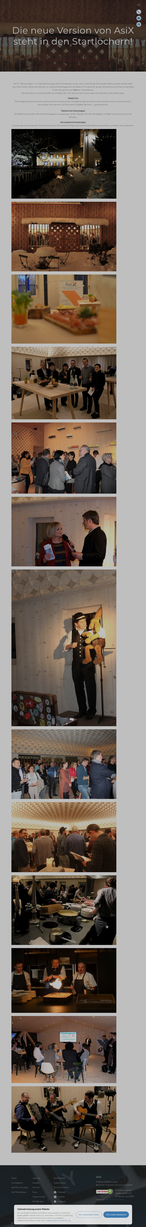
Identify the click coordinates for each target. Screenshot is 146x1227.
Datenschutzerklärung (61, 1220)
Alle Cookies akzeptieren (116, 1214)
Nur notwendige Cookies (89, 1214)
